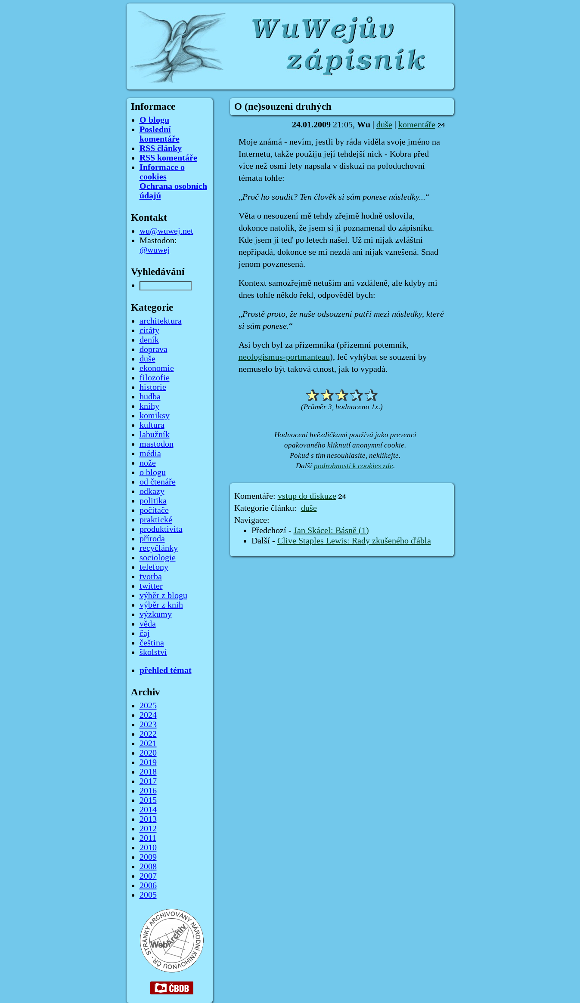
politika (153, 501)
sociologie (158, 557)
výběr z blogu (163, 595)
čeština (152, 643)
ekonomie (157, 368)
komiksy (155, 415)
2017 (148, 781)
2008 (148, 866)
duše (384, 125)
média (150, 453)
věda (148, 624)
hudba (150, 396)
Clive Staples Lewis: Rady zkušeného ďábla (354, 541)
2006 (148, 885)
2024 (148, 715)
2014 (148, 810)
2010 (148, 847)
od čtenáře (158, 482)
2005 (148, 895)
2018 (148, 772)
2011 (148, 838)
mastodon (157, 444)
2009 (148, 857)
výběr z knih (161, 605)
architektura (161, 321)
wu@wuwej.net (166, 231)
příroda (152, 538)
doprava (153, 349)
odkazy (152, 491)
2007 (148, 876)
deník (149, 340)
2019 (148, 762)
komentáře (416, 125)
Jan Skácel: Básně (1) (331, 530)
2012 (148, 828)
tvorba (151, 576)
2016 (148, 791)
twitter (151, 586)
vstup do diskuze (307, 496)
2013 (148, 819)
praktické (156, 520)
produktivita (161, 529)
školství (153, 652)
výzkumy (156, 614)
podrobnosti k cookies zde (353, 466)
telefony (154, 567)
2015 (148, 800)
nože (148, 463)
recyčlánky (159, 548)
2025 (148, 705)
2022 (148, 734)
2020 (148, 753)
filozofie (155, 378)
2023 (148, 724)
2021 (148, 743)
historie (153, 387)
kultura (152, 425)
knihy (149, 406)
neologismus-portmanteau (284, 357)
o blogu (153, 472)
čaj (145, 633)
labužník (155, 434)
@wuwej (155, 250)
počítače (154, 510)
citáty (149, 330)
